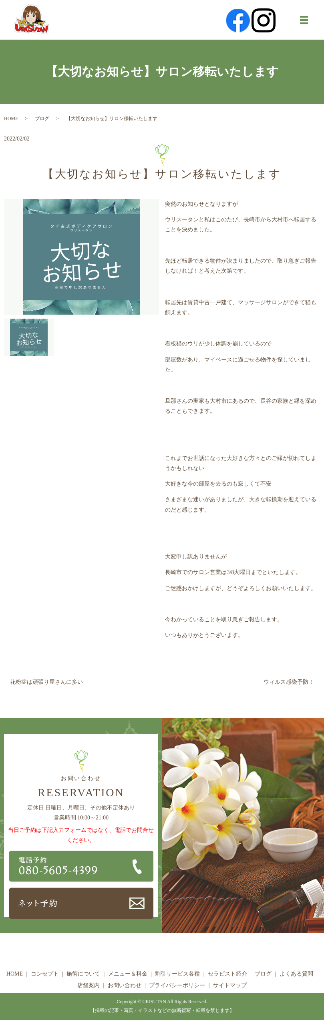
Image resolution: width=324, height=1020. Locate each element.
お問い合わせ (124, 985)
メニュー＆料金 (127, 974)
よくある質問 (296, 974)
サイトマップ (230, 985)
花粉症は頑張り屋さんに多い (46, 682)
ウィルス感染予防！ (289, 682)
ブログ (42, 118)
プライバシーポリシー (177, 985)
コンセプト (45, 974)
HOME (11, 118)
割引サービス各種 (177, 974)
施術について (83, 974)
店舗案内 (88, 985)
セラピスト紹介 (227, 974)
